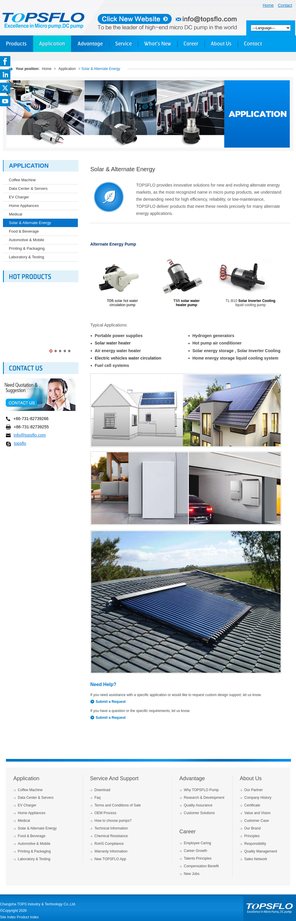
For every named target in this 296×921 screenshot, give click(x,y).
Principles (252, 836)
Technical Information (111, 828)
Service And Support (114, 778)
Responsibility (255, 844)
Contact (285, 5)
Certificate (252, 805)
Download (102, 790)
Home (268, 5)
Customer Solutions (199, 813)
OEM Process (105, 813)
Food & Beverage (24, 231)
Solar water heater (113, 343)
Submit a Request (111, 702)
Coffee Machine (22, 180)
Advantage (90, 43)
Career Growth (195, 851)
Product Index (28, 917)
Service (123, 43)
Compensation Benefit (201, 866)
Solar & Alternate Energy (30, 223)
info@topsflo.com (30, 435)
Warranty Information (111, 851)
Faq (97, 798)
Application (52, 43)
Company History (257, 798)
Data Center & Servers (28, 188)
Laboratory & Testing (26, 257)
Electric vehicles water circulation (128, 358)
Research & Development (204, 798)
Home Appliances (24, 205)
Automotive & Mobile (26, 240)
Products (16, 43)
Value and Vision (257, 813)
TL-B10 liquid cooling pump (250, 303)
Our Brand (252, 828)
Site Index (8, 917)
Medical (15, 214)
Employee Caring (197, 843)
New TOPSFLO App (110, 859)
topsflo (20, 443)
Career (191, 43)
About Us (221, 43)
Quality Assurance (198, 805)
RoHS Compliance (109, 844)
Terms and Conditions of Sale (117, 805)
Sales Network (255, 859)
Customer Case (256, 821)
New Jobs (192, 874)
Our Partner (253, 790)
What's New (157, 43)
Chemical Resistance (111, 836)
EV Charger (19, 197)
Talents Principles (197, 858)
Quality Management (260, 851)
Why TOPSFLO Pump (201, 790)
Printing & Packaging (27, 248)
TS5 (176, 301)
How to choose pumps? (112, 821)
